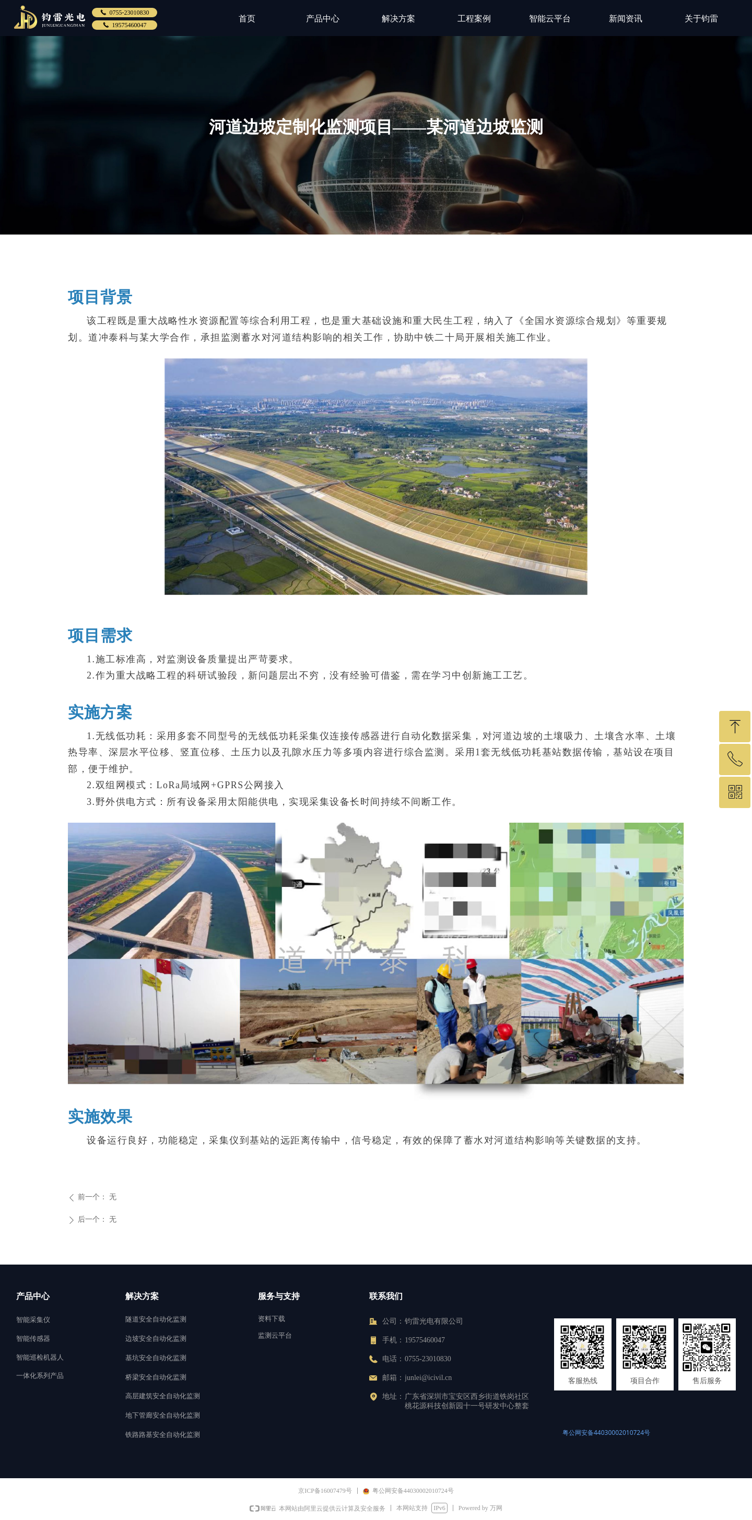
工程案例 (474, 18)
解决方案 (398, 18)
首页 (247, 18)
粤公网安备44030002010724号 (606, 1432)
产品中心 (322, 18)
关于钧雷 (701, 18)
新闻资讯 (625, 18)
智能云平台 (550, 18)
